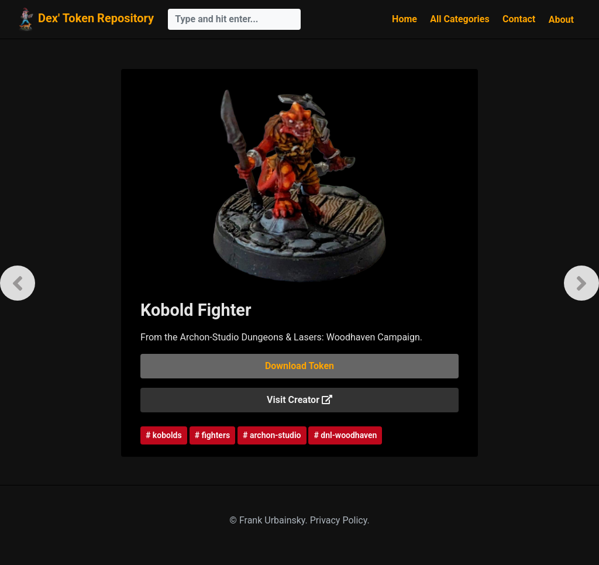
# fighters (212, 435)
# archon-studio (272, 435)
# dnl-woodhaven (345, 435)
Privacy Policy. (340, 520)
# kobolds (164, 435)
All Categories (459, 19)
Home (404, 19)
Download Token (299, 365)
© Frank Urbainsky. (269, 520)
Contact (518, 19)
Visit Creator (299, 399)
